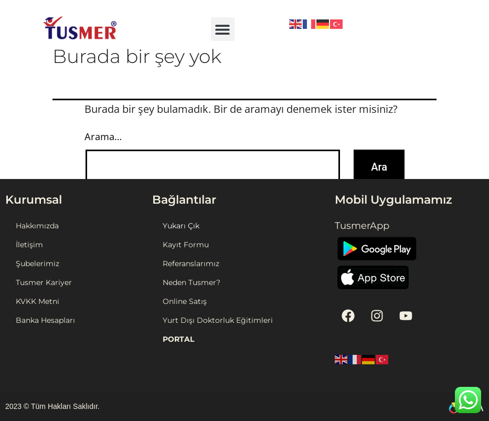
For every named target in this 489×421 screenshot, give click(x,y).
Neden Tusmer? (191, 282)
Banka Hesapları (45, 320)
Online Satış (185, 301)
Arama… (103, 136)
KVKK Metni (37, 301)
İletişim (29, 244)
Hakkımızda (37, 225)
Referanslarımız (191, 263)
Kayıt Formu (186, 244)
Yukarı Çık (181, 225)
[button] (223, 29)
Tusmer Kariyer (44, 282)
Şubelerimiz (37, 263)
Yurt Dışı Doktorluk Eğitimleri (218, 320)
